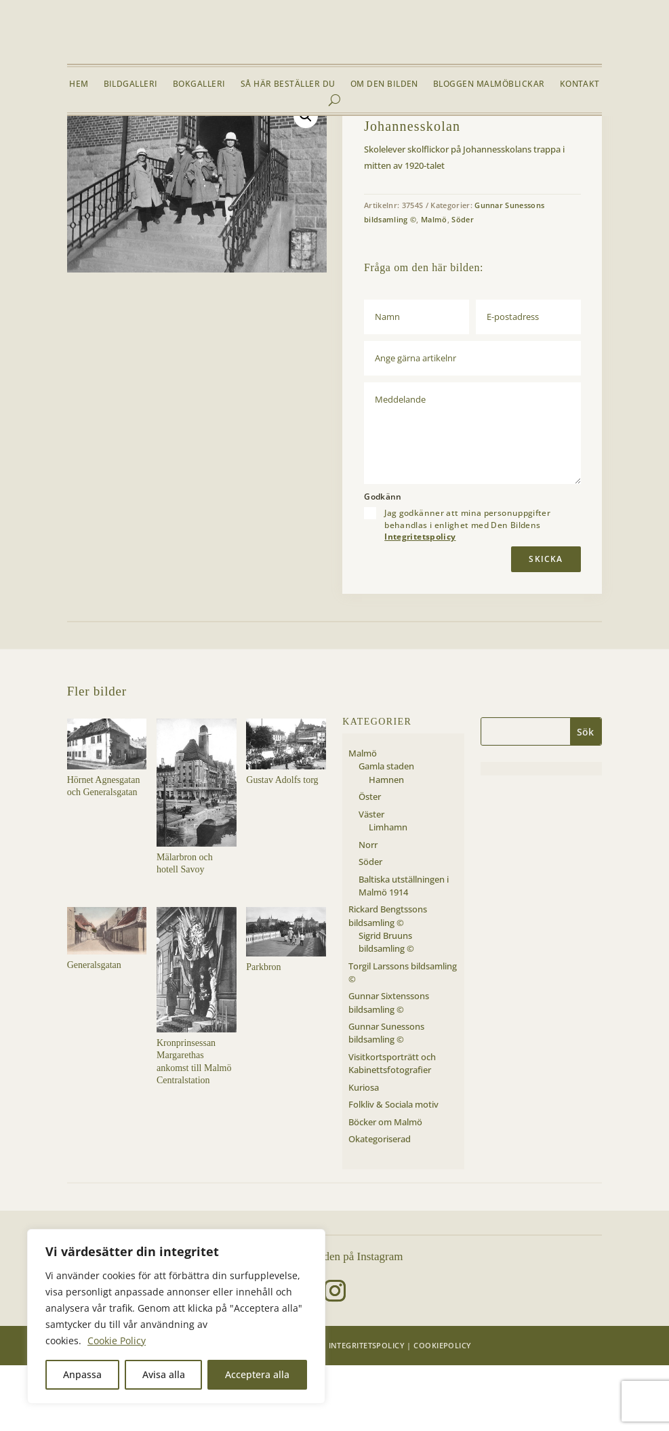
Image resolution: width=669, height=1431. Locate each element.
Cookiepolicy (442, 1411)
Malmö (153, 148)
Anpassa (82, 1374)
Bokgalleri (199, 84)
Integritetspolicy (419, 603)
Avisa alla (163, 1374)
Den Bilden (295, 1411)
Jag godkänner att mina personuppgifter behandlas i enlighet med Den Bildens (467, 591)
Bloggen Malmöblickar (489, 84)
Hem (78, 84)
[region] (176, 1316)
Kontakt (580, 84)
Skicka (546, 624)
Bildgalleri (131, 84)
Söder (185, 148)
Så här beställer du (288, 84)
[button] (305, 181)
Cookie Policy (116, 1340)
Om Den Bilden (384, 84)
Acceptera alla (257, 1374)
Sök (585, 797)
